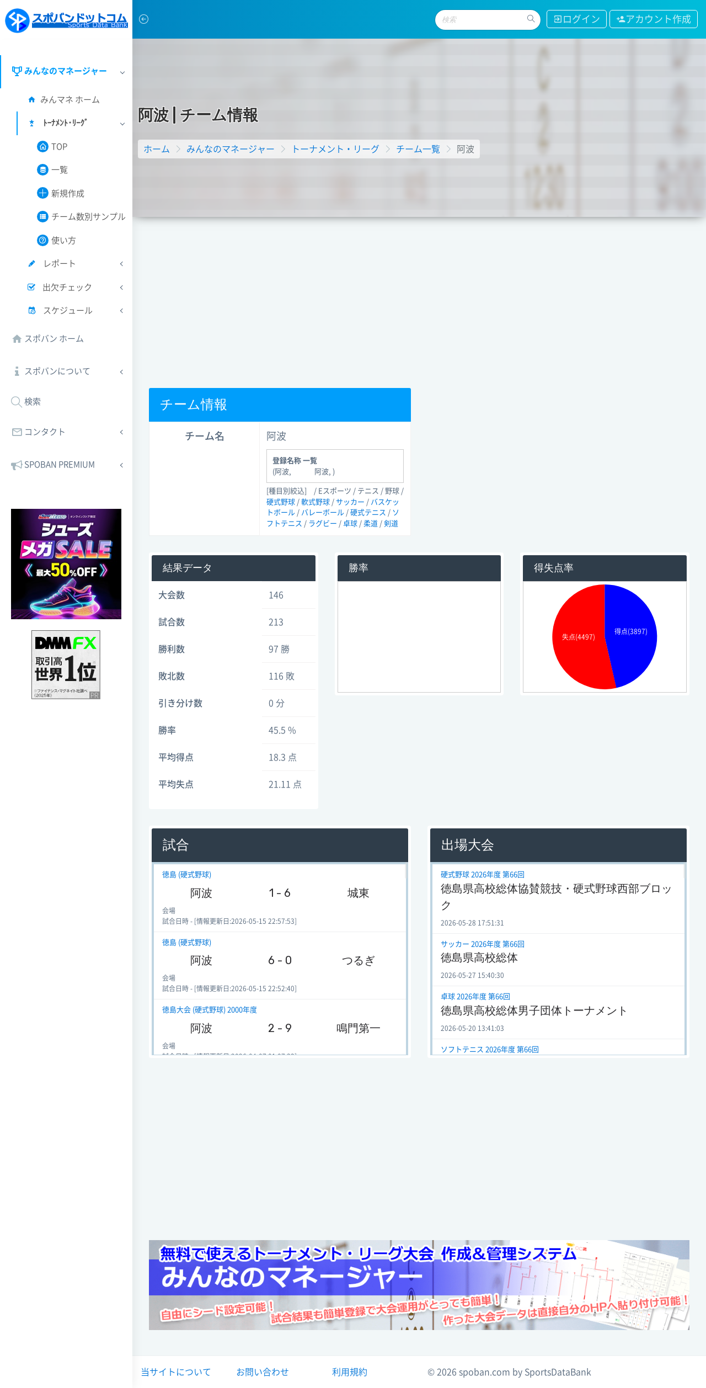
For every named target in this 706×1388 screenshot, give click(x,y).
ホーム (156, 149)
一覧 (52, 170)
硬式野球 (280, 502)
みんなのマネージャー (230, 149)
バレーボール (322, 512)
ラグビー (322, 523)
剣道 (391, 523)
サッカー (350, 502)
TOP (52, 146)
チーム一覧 (418, 149)
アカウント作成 (653, 19)
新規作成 (60, 193)
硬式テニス (368, 512)
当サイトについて (176, 1372)
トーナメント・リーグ (335, 149)
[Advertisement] (419, 299)
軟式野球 (315, 502)
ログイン (575, 19)
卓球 (350, 523)
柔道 (370, 523)
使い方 (56, 240)
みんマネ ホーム (63, 99)
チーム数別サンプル (81, 216)
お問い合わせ (262, 1372)
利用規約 (349, 1372)
